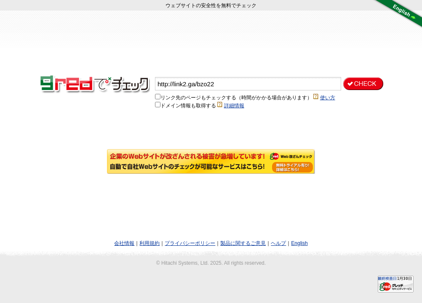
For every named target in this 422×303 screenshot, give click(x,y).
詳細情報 (234, 106)
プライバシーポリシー (190, 243)
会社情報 (124, 243)
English (299, 243)
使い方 (327, 98)
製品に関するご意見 (243, 243)
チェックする (363, 83)
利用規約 (149, 243)
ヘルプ (278, 243)
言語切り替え (397, 14)
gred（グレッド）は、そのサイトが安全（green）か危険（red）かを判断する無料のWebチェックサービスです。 (96, 83)
